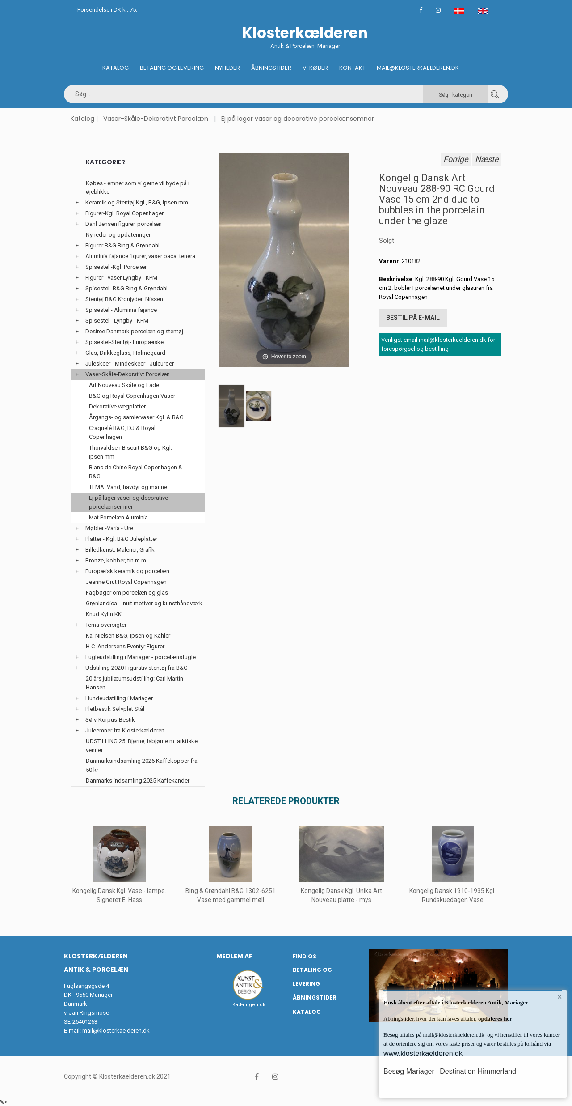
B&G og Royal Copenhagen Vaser (132, 395)
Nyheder (227, 68)
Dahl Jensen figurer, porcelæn (123, 224)
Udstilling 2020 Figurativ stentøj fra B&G (136, 667)
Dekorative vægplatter (117, 406)
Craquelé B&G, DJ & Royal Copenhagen (122, 432)
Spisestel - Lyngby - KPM (116, 320)
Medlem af (234, 956)
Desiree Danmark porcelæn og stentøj (134, 331)
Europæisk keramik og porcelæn (127, 571)
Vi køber (315, 68)
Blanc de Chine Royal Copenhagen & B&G (135, 472)
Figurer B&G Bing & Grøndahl (122, 245)
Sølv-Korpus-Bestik (110, 719)
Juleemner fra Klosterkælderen (124, 730)
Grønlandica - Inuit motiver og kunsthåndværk (144, 603)
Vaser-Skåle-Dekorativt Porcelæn (155, 118)
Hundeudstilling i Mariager (119, 698)
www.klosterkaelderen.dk (423, 1053)
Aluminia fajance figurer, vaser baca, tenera (140, 256)
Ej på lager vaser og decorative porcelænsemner (297, 118)
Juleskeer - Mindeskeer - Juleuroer (129, 363)
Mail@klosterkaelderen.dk (418, 68)
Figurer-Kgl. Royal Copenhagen (125, 213)
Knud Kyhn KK (104, 614)
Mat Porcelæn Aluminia (118, 517)
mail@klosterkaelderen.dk (116, 1030)
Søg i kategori (455, 95)
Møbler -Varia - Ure (109, 528)
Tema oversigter (105, 624)
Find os (304, 956)
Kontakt (352, 68)
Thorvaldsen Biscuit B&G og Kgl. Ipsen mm (130, 452)
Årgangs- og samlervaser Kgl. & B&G (136, 417)
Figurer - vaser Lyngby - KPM (121, 277)
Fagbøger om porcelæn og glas (127, 592)
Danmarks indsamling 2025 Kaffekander (137, 780)
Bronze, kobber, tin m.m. (116, 560)
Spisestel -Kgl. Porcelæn (116, 267)
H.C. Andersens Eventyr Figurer (125, 646)
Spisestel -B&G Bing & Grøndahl (126, 288)
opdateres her (494, 1018)
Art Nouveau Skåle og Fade (124, 385)
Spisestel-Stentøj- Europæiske (124, 342)
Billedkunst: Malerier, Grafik (120, 549)
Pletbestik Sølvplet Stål (114, 709)
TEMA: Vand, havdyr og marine (128, 487)
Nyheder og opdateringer (118, 234)
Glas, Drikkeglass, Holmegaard (125, 352)
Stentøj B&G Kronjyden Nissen (124, 299)
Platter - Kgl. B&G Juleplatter (121, 539)
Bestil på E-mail (413, 317)
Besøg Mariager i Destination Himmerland (449, 1071)
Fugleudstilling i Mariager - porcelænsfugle (140, 657)
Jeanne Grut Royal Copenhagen (126, 582)
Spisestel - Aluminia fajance (121, 309)
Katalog (115, 68)
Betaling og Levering (172, 68)
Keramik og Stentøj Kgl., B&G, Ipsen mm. (137, 202)
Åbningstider (271, 68)
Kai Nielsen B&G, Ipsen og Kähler (128, 635)
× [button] (559, 996)
